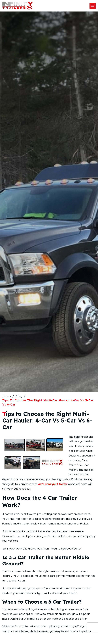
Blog (19, 396)
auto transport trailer (52, 484)
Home (6, 396)
